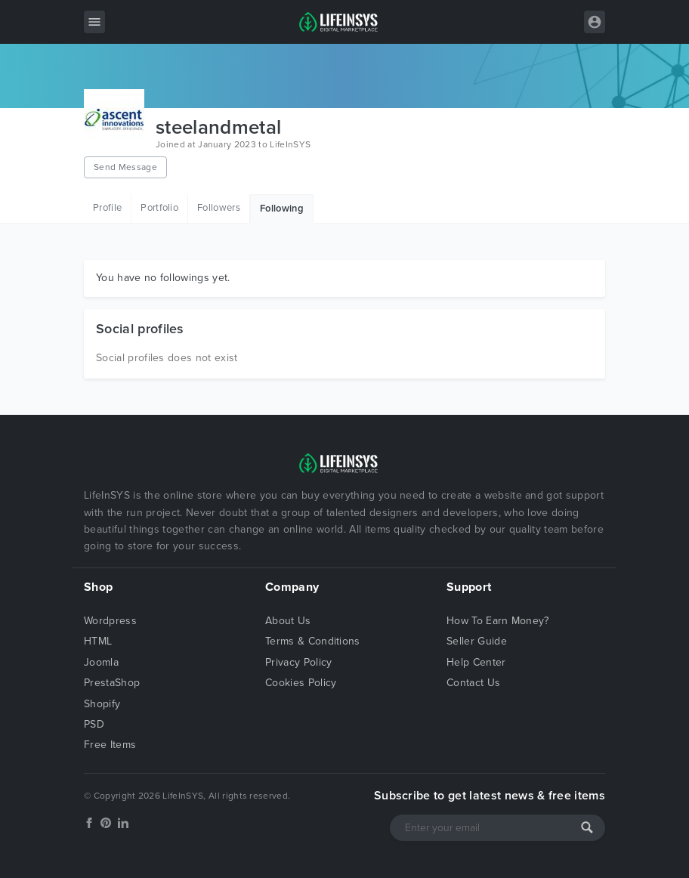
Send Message (125, 167)
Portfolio (159, 208)
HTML (98, 641)
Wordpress (110, 620)
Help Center (476, 662)
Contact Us (473, 682)
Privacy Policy (298, 662)
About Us (288, 620)
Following (282, 208)
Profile (107, 208)
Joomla (101, 662)
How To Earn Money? (497, 620)
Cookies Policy (300, 682)
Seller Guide (476, 641)
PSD (94, 724)
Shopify (102, 703)
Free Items (110, 744)
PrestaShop (112, 682)
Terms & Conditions (312, 641)
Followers (218, 208)
